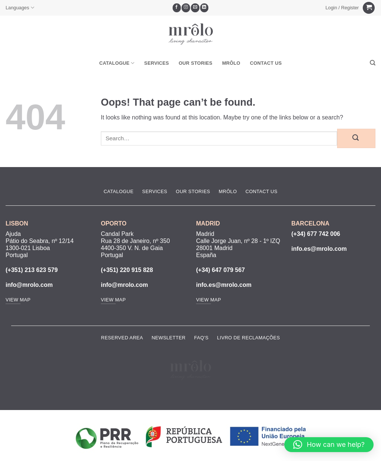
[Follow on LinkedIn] (204, 7)
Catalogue (117, 63)
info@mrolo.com (29, 285)
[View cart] (369, 8)
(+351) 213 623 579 (32, 270)
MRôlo (231, 63)
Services (156, 63)
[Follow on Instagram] (186, 7)
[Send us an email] (195, 7)
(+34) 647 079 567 (220, 270)
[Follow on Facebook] (177, 7)
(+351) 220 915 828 (127, 270)
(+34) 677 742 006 (315, 234)
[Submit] (356, 138)
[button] (342, 8)
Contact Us (266, 63)
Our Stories (195, 63)
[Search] (372, 63)
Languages (20, 7)
